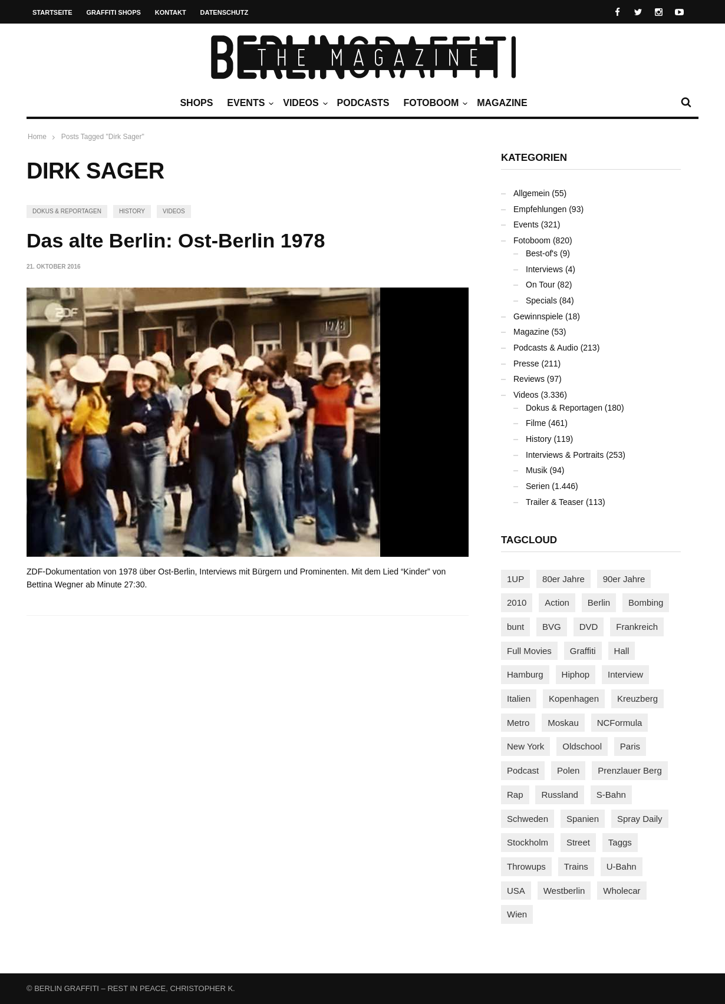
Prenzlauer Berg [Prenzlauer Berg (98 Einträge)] (629, 770)
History (132, 211)
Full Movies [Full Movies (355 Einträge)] (529, 651)
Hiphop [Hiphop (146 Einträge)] (576, 674)
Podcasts (363, 103)
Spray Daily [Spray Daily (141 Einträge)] (640, 819)
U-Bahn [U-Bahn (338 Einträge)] (622, 866)
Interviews (544, 269)
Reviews (529, 379)
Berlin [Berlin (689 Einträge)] (599, 602)
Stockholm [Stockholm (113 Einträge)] (527, 842)
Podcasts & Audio (545, 347)
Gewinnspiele (538, 316)
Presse (526, 363)
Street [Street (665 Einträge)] (578, 842)
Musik (537, 470)
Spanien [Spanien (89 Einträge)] (582, 819)
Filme (536, 423)
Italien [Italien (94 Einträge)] (518, 698)
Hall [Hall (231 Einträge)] (622, 651)
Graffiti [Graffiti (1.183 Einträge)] (583, 651)
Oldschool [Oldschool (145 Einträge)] (582, 746)
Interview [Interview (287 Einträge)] (625, 674)
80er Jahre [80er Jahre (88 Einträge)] (563, 579)
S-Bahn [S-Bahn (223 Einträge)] (611, 795)
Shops (196, 103)
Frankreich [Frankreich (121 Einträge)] (637, 627)
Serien (537, 486)
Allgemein (531, 193)
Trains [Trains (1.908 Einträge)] (576, 866)
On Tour (540, 284)
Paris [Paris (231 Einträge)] (630, 746)
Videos (303, 103)
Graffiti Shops (114, 12)
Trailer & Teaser (555, 502)
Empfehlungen (539, 209)
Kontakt (170, 12)
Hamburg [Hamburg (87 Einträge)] (525, 674)
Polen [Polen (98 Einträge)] (568, 770)
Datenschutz (224, 12)
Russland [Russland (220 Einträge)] (559, 795)
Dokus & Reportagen (66, 211)
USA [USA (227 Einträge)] (516, 891)
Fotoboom (433, 103)
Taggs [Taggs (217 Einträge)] (620, 842)
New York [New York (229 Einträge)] (525, 746)
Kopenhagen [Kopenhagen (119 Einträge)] (574, 698)
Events (249, 103)
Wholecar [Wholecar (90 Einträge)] (621, 891)
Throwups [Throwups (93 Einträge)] (526, 866)
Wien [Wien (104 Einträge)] (517, 914)
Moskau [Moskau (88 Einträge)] (563, 723)
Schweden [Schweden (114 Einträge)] (527, 819)
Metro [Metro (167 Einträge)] (518, 723)
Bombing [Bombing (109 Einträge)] (645, 602)
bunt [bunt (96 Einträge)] (515, 627)
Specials (541, 300)
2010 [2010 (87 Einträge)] (516, 602)
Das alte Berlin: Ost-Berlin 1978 (176, 240)
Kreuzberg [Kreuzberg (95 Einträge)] (637, 698)
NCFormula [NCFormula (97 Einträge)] (619, 723)
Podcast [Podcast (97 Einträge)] (523, 770)
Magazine (502, 103)
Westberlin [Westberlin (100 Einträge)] (564, 891)
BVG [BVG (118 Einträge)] (551, 627)
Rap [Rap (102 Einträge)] (515, 795)
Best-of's (542, 253)
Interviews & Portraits (565, 455)
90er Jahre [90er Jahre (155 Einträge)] (624, 579)
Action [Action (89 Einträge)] (557, 602)
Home (37, 137)
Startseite (52, 12)
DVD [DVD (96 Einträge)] (588, 627)
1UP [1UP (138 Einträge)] (515, 579)
